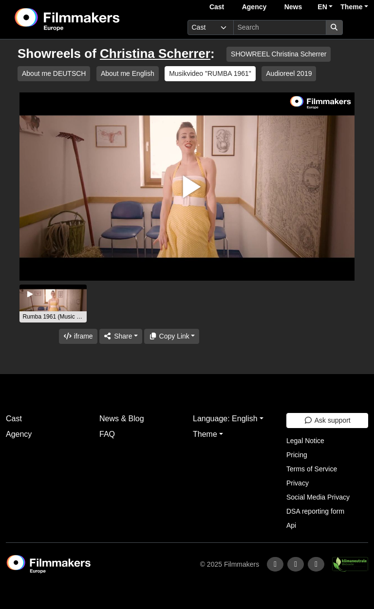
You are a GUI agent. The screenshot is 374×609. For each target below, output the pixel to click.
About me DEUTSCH (54, 73)
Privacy (297, 483)
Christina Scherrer (155, 53)
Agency (254, 7)
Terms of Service (311, 469)
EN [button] (322, 7)
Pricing (296, 455)
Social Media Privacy (318, 497)
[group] (53, 303)
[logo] (91, 19)
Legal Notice (305, 441)
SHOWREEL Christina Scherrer (278, 54)
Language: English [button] (225, 418)
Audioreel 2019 (289, 73)
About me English (127, 73)
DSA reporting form (315, 511)
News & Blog (121, 418)
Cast (216, 7)
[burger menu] (357, 27)
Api (291, 525)
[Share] (120, 336)
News (293, 7)
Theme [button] (351, 7)
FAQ (107, 434)
